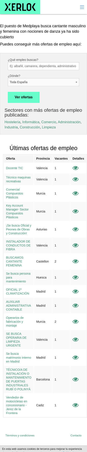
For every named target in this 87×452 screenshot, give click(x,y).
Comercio (48, 122)
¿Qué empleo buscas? (23, 60)
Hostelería (12, 122)
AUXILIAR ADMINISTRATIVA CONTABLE (18, 305)
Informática (30, 122)
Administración (69, 122)
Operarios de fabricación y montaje (15, 321)
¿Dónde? (14, 76)
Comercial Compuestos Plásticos (14, 193)
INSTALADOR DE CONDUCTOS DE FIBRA (18, 245)
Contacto (76, 435)
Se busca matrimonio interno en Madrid (18, 357)
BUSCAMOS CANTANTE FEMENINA (14, 261)
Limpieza (49, 127)
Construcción (30, 127)
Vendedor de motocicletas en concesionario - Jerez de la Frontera (16, 405)
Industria (11, 127)
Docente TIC (14, 168)
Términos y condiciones (19, 435)
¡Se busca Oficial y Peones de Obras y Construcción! (18, 229)
